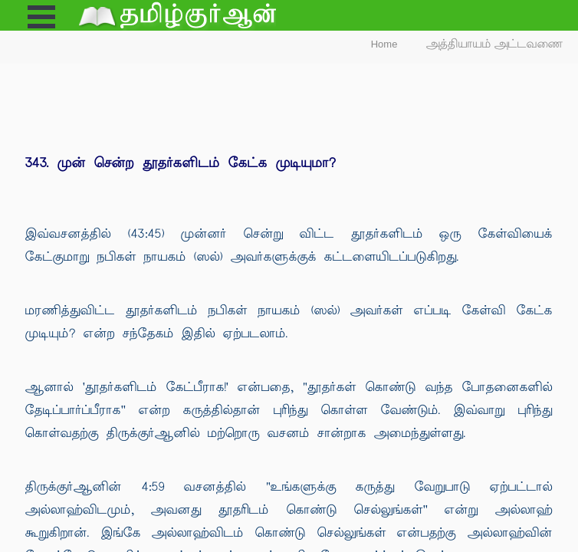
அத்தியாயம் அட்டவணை (494, 44)
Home (384, 44)
